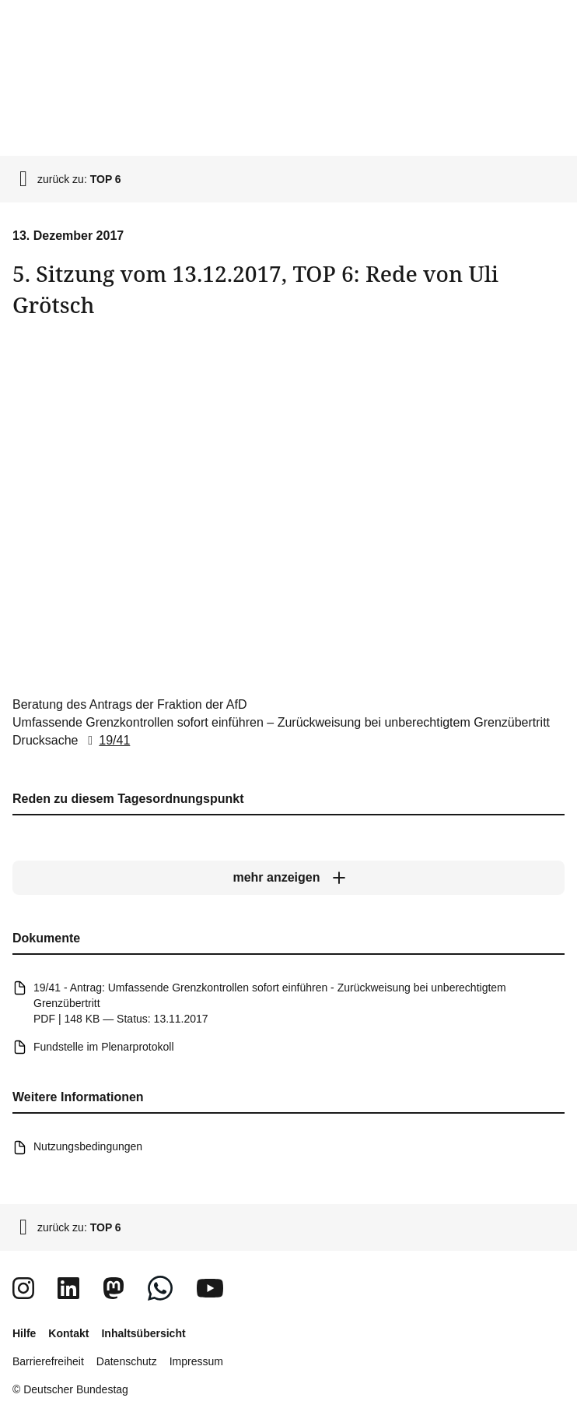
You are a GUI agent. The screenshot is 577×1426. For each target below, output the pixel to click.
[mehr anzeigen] (288, 878)
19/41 (106, 740)
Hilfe (24, 1333)
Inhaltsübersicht (143, 1333)
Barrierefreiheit (48, 1361)
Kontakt (68, 1333)
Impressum (196, 1361)
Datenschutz (126, 1361)
